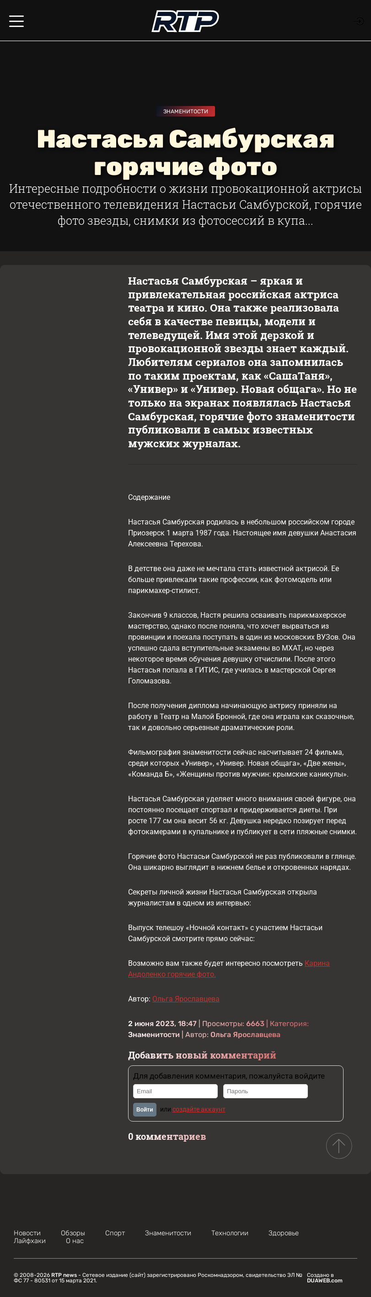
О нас (75, 1241)
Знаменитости (185, 111)
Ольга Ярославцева (186, 999)
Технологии (229, 1233)
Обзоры (73, 1233)
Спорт (115, 1233)
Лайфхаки (30, 1241)
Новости (27, 1233)
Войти (144, 1109)
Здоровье (284, 1233)
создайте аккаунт (199, 1109)
